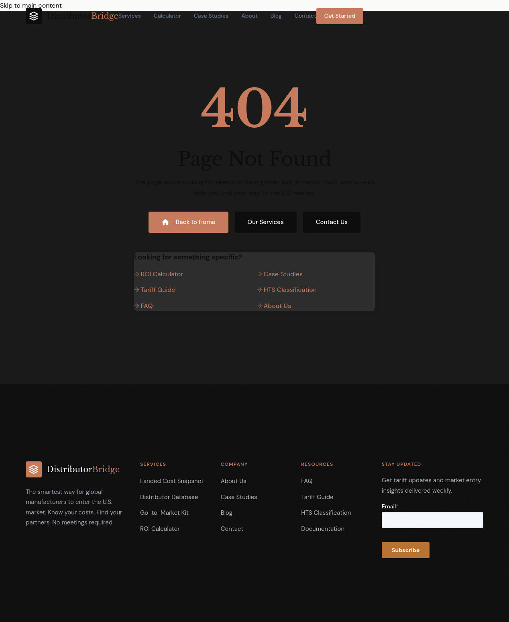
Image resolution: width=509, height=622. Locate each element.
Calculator (167, 15)
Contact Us (332, 222)
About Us (233, 481)
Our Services (266, 222)
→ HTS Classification (287, 290)
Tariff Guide (317, 497)
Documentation (322, 529)
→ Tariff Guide (154, 290)
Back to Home (188, 222)
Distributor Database (169, 497)
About (249, 15)
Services (129, 15)
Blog (276, 15)
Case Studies (211, 15)
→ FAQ (143, 306)
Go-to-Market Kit (164, 513)
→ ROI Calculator (158, 274)
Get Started (339, 15)
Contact (305, 15)
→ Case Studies (280, 274)
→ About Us (274, 306)
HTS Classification (326, 513)
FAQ (306, 481)
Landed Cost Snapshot (172, 481)
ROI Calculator (160, 529)
